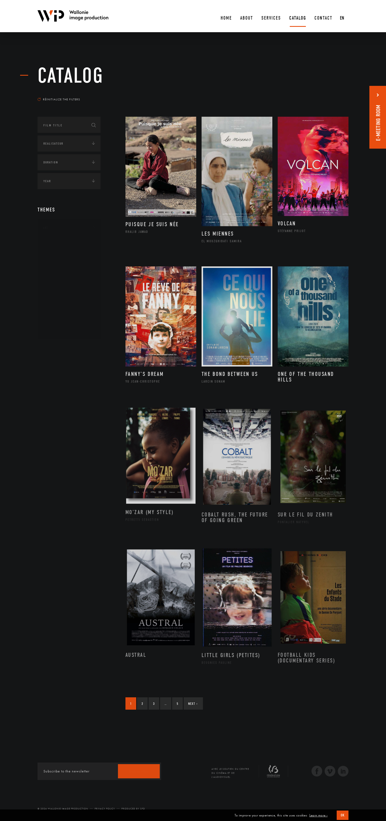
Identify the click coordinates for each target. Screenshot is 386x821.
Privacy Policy (105, 808)
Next (193, 704)
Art (46, 228)
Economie (51, 381)
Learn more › (318, 815)
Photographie (61, 312)
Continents (52, 348)
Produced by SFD (133, 808)
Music (54, 286)
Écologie (50, 364)
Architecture (60, 244)
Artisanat (57, 252)
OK (342, 815)
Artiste (54, 261)
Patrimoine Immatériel (69, 295)
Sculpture (57, 320)
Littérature (58, 278)
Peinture (56, 303)
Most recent (339, 94)
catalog (70, 75)
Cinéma (55, 269)
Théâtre (55, 329)
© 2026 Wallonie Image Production (63, 808)
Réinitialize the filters (59, 99)
